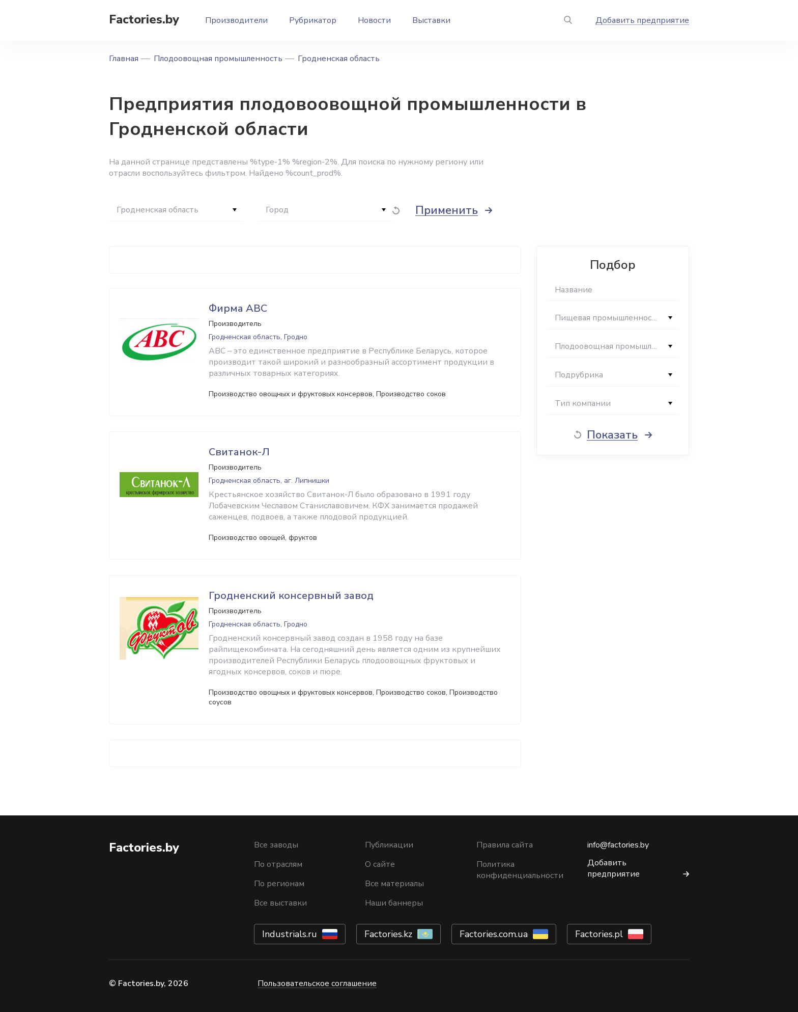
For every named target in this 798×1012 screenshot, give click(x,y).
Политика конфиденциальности (519, 870)
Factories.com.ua (494, 934)
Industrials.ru (289, 934)
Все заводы (276, 845)
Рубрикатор (312, 20)
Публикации (389, 845)
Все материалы (394, 883)
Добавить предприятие (642, 20)
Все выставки (280, 903)
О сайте (380, 864)
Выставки (431, 20)
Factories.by (144, 19)
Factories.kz (388, 934)
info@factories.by (618, 845)
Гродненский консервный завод (291, 596)
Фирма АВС (238, 308)
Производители (236, 20)
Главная (123, 58)
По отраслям (278, 864)
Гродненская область (339, 58)
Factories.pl (599, 934)
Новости (374, 20)
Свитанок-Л (239, 452)
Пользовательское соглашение (317, 983)
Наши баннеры (394, 903)
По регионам (279, 883)
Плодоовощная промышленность (218, 58)
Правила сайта (504, 845)
